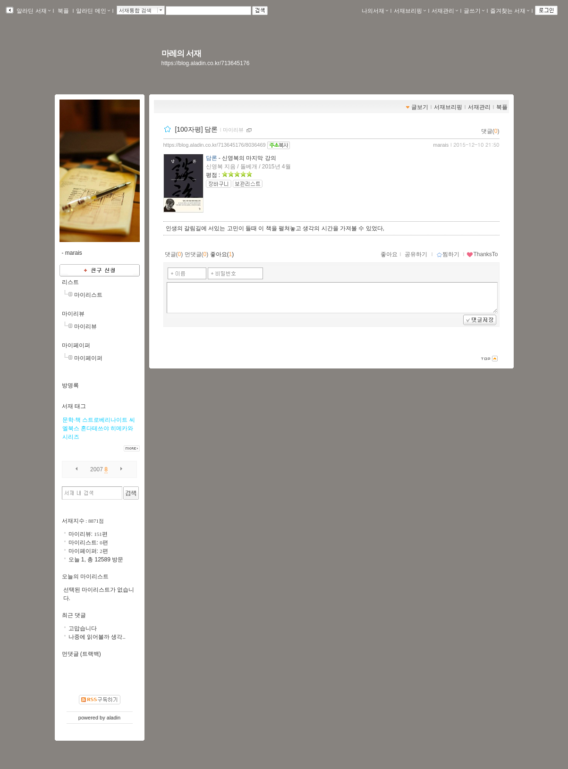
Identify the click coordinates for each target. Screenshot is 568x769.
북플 (63, 11)
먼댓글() (197, 254)
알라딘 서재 (33, 11)
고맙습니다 (82, 628)
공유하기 (416, 254)
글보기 (419, 107)
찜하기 (447, 254)
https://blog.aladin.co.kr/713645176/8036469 (214, 145)
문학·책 (71, 420)
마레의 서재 (181, 53)
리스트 (70, 282)
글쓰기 (474, 11)
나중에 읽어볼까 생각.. (97, 637)
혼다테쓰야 (95, 428)
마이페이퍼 (76, 345)
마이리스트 (88, 295)
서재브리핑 (410, 11)
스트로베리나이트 (104, 420)
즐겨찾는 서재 (509, 11)
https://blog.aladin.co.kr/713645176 (205, 63)
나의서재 (375, 11)
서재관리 (445, 11)
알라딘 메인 (93, 11)
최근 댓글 (74, 615)
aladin (113, 717)
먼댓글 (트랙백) (81, 654)
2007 (96, 469)
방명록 (70, 385)
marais (441, 145)
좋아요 (389, 254)
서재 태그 (74, 406)
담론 (211, 158)
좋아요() (222, 254)
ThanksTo (482, 254)
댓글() (490, 131)
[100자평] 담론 (196, 129)
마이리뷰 (233, 130)
